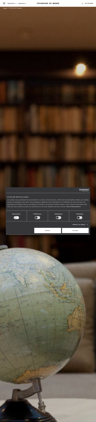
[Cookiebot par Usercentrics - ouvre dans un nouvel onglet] (80, 190)
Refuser (47, 230)
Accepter (75, 230)
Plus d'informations (74, 206)
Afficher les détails (78, 224)
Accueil (5, 8)
